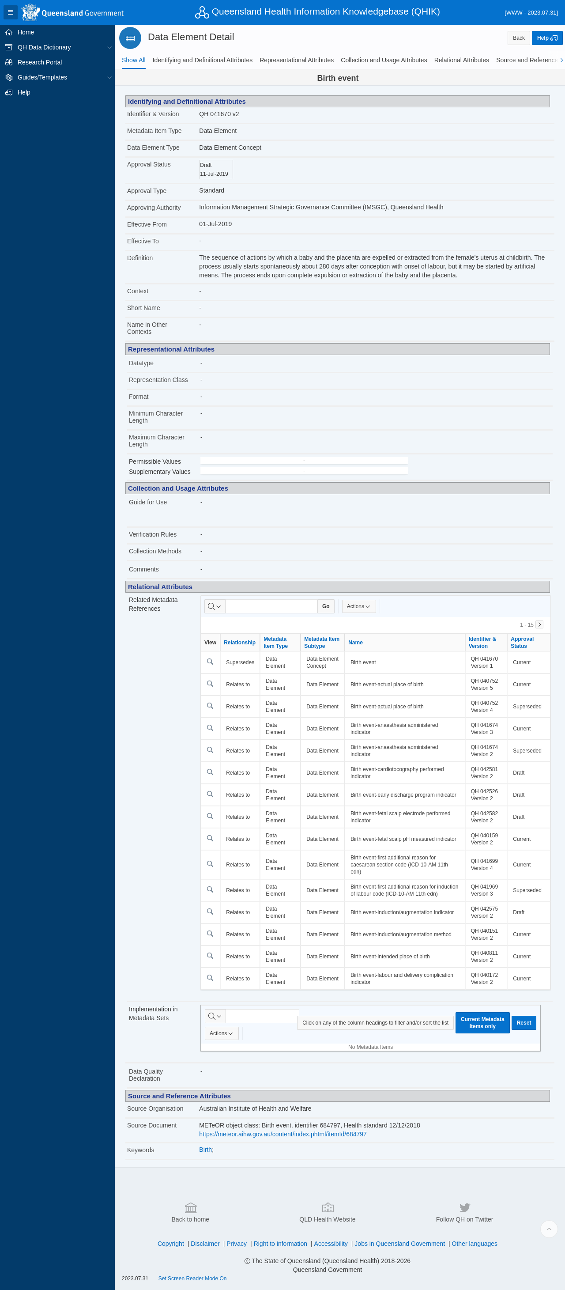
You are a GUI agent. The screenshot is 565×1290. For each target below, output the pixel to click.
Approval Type (146, 190)
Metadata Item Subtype (321, 642)
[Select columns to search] (215, 606)
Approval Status (149, 164)
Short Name (143, 307)
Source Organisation (155, 1108)
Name (355, 642)
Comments (144, 569)
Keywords (140, 1150)
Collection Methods (155, 551)
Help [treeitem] (24, 92)
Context (137, 291)
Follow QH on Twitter (464, 1212)
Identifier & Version (153, 113)
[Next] (539, 624)
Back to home (191, 1212)
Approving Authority (154, 207)
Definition (140, 257)
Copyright (171, 1243)
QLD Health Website (327, 1212)
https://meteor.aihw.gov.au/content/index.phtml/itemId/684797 (283, 1134)
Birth (205, 1149)
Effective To (143, 241)
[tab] (133, 60)
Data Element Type (153, 147)
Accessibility (331, 1243)
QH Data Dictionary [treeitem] (44, 47)
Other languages (475, 1243)
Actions (359, 606)
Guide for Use (148, 502)
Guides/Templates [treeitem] (42, 77)
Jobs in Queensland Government (399, 1243)
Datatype (141, 363)
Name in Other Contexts (147, 328)
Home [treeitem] (26, 32)
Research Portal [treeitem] (40, 62)
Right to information (280, 1243)
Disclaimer (205, 1243)
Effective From (147, 224)
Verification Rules (153, 534)
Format (138, 396)
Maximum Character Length (157, 441)
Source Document (152, 1125)
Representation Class (158, 379)
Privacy (236, 1243)
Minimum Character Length (156, 417)
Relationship (240, 642)
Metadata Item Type (154, 130)
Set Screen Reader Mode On (192, 1278)
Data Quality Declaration (146, 1075)
